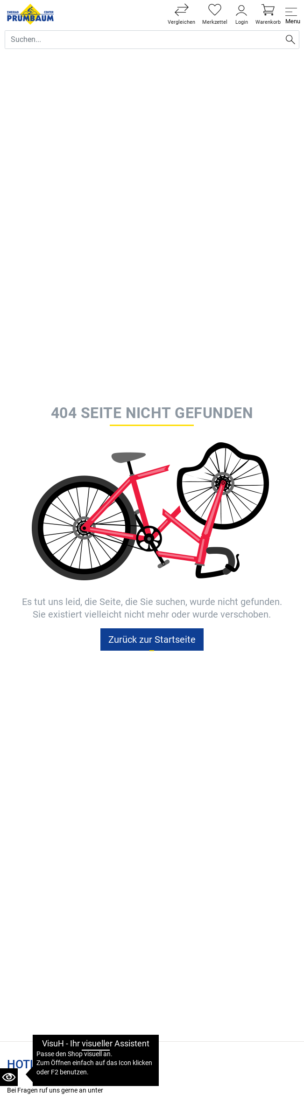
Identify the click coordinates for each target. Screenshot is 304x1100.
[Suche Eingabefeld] (143, 39)
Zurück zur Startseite (152, 639)
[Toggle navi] (291, 14)
